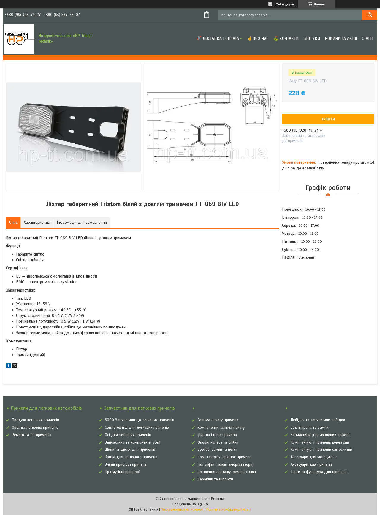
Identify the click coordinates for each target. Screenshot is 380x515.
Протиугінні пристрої (122, 471)
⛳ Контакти (286, 38)
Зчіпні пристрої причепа (126, 464)
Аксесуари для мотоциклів (314, 457)
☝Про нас (257, 38)
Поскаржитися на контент (182, 509)
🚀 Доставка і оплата (217, 38)
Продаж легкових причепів (35, 420)
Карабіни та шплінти (215, 479)
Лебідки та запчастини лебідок (318, 420)
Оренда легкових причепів (35, 427)
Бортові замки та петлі (217, 449)
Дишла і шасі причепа (217, 435)
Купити (328, 119)
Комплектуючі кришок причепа (224, 457)
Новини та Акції (341, 38)
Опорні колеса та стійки (218, 442)
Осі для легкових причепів (128, 435)
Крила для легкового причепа (131, 457)
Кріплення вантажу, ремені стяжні (227, 471)
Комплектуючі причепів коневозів (320, 442)
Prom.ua (217, 499)
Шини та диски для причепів (130, 449)
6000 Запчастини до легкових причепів (139, 420)
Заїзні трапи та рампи (310, 427)
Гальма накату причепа (218, 420)
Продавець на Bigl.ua (190, 504)
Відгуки (311, 38)
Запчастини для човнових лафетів (321, 435)
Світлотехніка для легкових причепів (137, 427)
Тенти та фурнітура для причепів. (320, 471)
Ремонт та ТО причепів (31, 435)
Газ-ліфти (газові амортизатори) (226, 464)
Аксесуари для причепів (312, 464)
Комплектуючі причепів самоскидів (321, 449)
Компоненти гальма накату (221, 427)
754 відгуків (285, 4)
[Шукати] (369, 15)
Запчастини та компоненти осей (132, 442)
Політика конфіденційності (228, 509)
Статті (367, 38)
